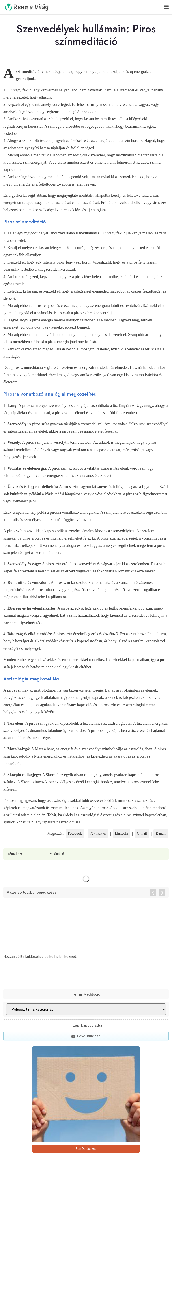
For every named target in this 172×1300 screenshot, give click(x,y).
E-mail (161, 833)
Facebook (75, 833)
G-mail (142, 833)
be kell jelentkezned (60, 956)
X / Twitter (98, 833)
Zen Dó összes (86, 1148)
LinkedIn (121, 833)
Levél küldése (86, 1036)
